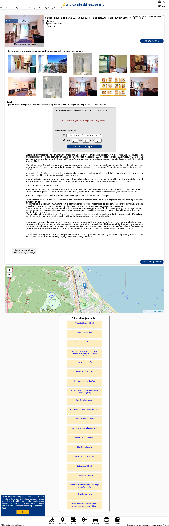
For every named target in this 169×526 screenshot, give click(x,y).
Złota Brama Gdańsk (84, 466)
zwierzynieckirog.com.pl (84, 4)
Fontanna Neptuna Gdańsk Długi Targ (84, 409)
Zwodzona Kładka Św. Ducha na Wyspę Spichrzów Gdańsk (84, 486)
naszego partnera (84, 236)
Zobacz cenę (152, 40)
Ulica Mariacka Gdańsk (84, 475)
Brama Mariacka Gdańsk (84, 456)
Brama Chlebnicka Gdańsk (84, 419)
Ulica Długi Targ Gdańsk (85, 400)
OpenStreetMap (157, 311)
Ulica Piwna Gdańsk (84, 494)
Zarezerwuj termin (151, 261)
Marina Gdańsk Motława (84, 438)
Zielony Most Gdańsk (85, 362)
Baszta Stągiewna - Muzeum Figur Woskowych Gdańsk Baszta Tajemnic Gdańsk (84, 353)
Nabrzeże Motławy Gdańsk (84, 381)
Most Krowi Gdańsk (84, 332)
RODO (4, 508)
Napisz (166, 525)
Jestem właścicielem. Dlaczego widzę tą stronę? (24, 251)
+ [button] (9, 270)
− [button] (9, 275)
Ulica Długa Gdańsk (84, 447)
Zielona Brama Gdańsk (84, 371)
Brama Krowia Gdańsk (84, 342)
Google (5, 499)
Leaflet (146, 311)
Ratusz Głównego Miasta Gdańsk (84, 428)
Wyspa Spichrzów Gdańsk (84, 323)
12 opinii (94, 104)
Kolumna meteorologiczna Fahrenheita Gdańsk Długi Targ (84, 391)
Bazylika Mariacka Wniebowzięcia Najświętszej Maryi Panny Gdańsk (84, 505)
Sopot (8, 20)
